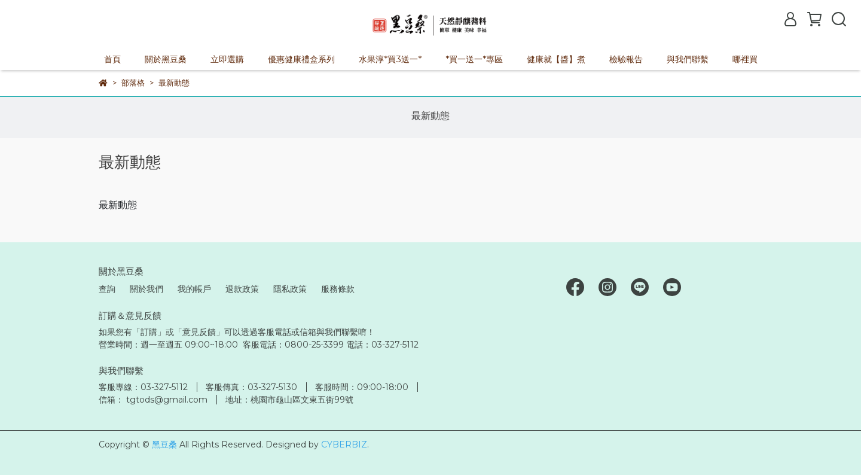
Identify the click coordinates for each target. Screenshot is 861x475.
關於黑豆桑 (166, 59)
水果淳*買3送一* (390, 59)
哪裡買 (745, 59)
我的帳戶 (194, 289)
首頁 (112, 59)
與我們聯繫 (688, 59)
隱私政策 (290, 289)
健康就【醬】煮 (556, 59)
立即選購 (227, 59)
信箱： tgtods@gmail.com (153, 399)
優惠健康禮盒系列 (301, 59)
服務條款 (338, 289)
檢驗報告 (626, 59)
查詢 (107, 289)
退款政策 (242, 289)
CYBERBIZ (344, 444)
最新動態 (430, 115)
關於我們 (146, 289)
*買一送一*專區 (474, 59)
